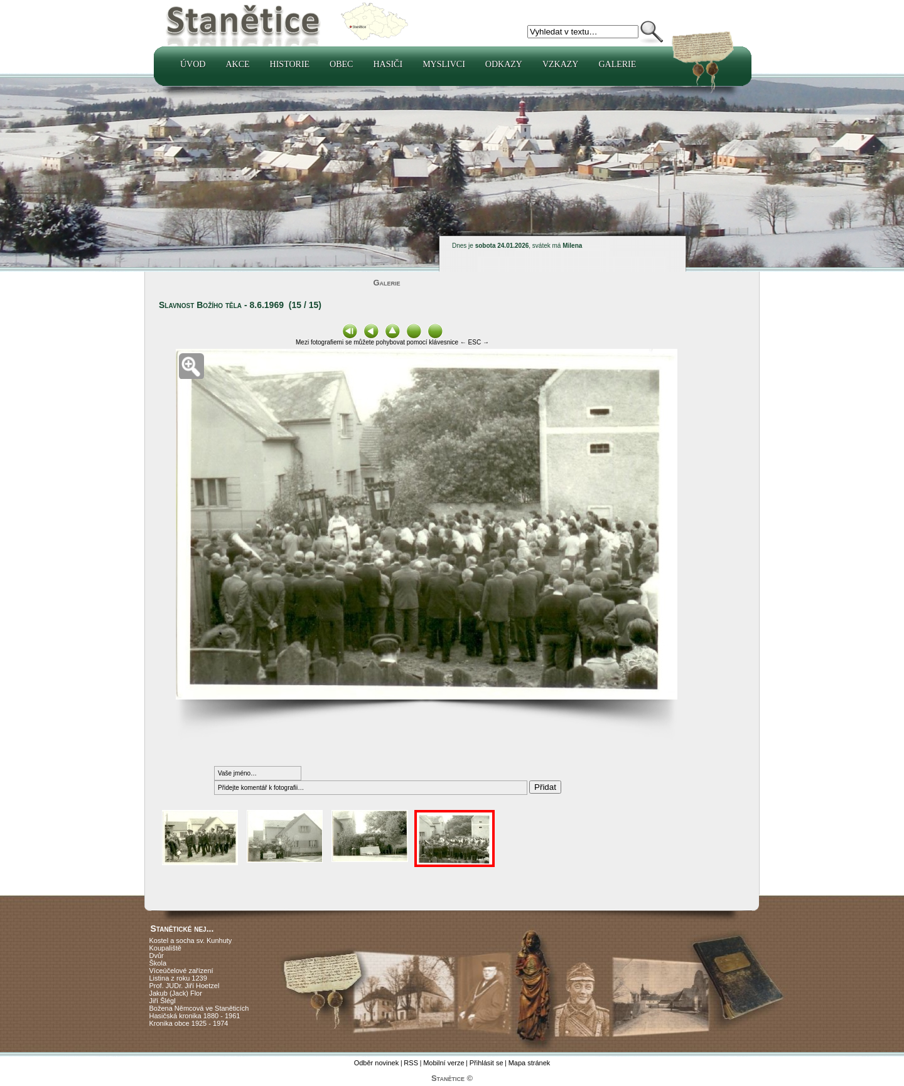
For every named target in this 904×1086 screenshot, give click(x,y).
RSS (411, 1063)
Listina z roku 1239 (178, 978)
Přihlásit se (486, 1063)
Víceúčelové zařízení (181, 970)
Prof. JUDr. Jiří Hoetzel (184, 985)
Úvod (192, 64)
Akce (237, 64)
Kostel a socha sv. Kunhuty (190, 940)
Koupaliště (165, 948)
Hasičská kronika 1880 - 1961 (194, 1015)
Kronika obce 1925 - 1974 (189, 1023)
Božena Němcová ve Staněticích (199, 1008)
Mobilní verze (443, 1063)
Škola (158, 963)
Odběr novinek (376, 1063)
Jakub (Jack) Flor (175, 993)
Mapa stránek (529, 1063)
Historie (290, 64)
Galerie (617, 64)
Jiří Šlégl (162, 1000)
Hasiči (387, 64)
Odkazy (503, 64)
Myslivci (443, 64)
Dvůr (156, 955)
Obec (341, 64)
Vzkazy (560, 64)
